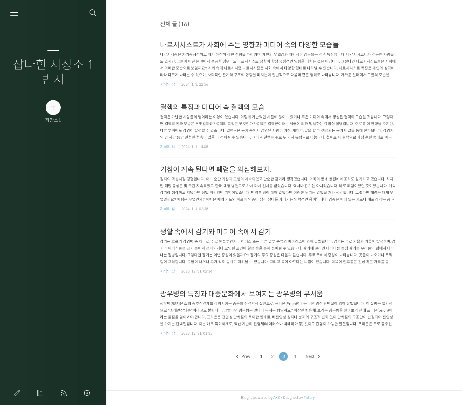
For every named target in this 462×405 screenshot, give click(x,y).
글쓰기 (18, 393)
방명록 (41, 393)
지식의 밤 (173, 84)
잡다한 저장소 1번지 (53, 72)
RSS (65, 393)
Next (319, 356)
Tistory (315, 397)
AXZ (283, 397)
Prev (249, 356)
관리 (88, 393)
